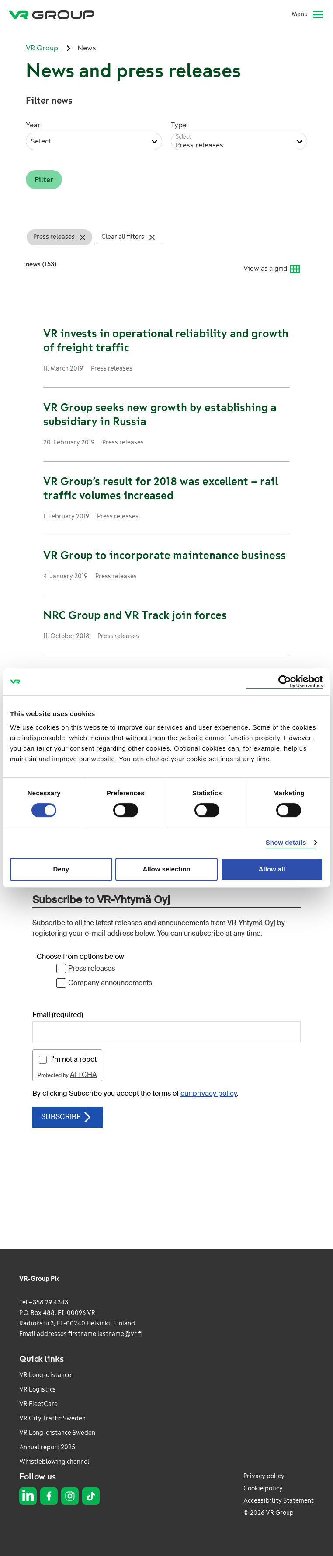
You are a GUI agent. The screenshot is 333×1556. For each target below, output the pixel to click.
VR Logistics (37, 1389)
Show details (286, 842)
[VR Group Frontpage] (51, 14)
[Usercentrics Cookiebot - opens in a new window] (284, 682)
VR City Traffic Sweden (52, 1418)
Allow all (272, 869)
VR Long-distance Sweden (57, 1433)
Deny (61, 869)
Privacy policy (263, 1476)
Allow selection (166, 869)
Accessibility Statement (278, 1500)
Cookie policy (263, 1488)
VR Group (43, 48)
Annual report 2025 (47, 1447)
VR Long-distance (45, 1375)
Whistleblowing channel (54, 1461)
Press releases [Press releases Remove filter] (54, 237)
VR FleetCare (38, 1404)
